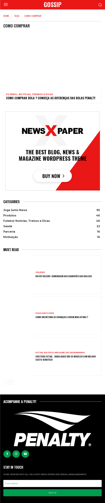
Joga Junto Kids (44, 313)
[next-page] (11, 382)
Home (6, 16)
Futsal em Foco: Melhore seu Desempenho (60, 353)
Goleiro (40, 272)
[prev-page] (5, 382)
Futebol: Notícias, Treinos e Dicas (29, 94)
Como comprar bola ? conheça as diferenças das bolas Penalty (50, 98)
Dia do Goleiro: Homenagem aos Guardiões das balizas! (63, 276)
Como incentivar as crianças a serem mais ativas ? (61, 317)
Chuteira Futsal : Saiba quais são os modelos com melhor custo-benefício (65, 358)
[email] (52, 483)
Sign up (52, 493)
